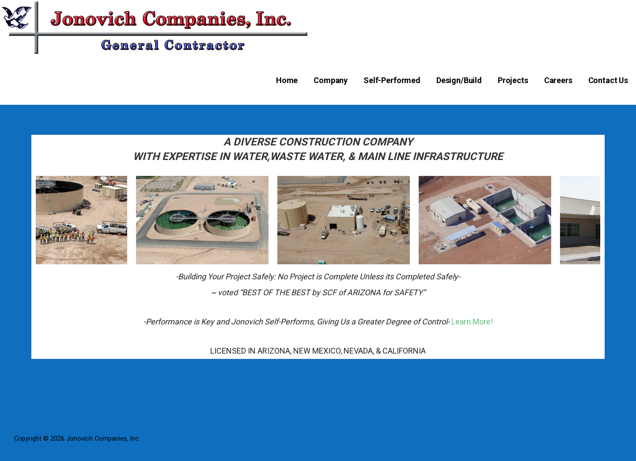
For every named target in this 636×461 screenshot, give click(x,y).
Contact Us (608, 80)
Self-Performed (391, 80)
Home (287, 80)
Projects (513, 80)
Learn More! (472, 321)
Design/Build (459, 80)
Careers (558, 80)
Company (331, 80)
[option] (69, 220)
